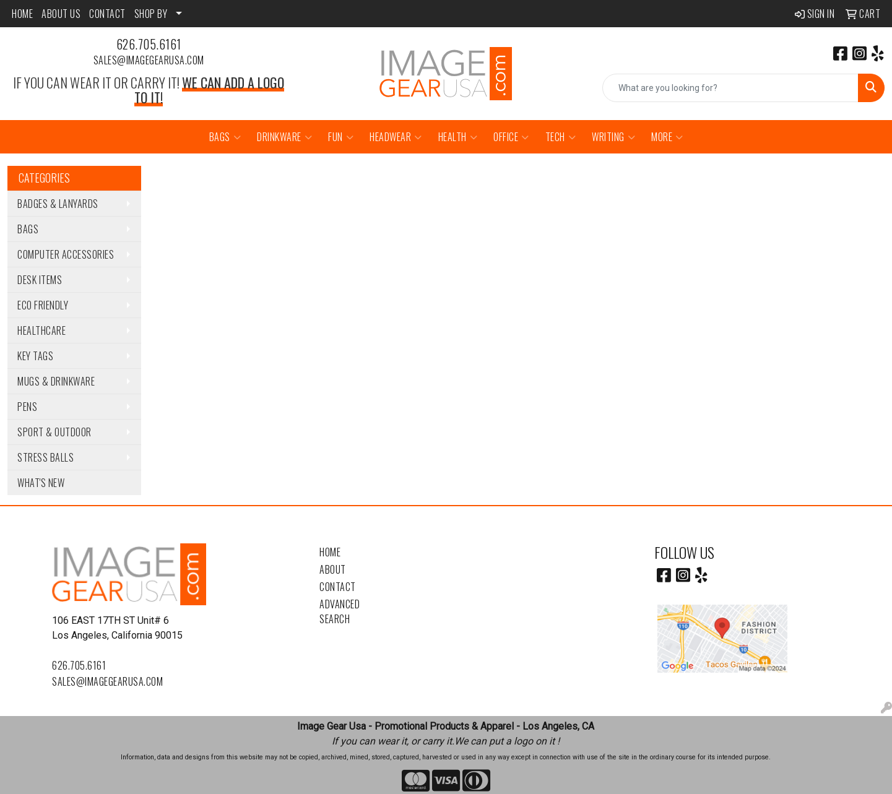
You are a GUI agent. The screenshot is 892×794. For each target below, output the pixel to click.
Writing (613, 136)
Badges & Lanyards (57, 203)
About (332, 569)
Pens (27, 406)
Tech (560, 136)
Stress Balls (45, 457)
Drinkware (284, 136)
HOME (22, 13)
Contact (337, 586)
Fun (340, 136)
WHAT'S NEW (40, 482)
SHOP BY (151, 13)
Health (458, 136)
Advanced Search (339, 611)
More (667, 136)
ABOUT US (60, 13)
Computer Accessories (65, 254)
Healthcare (41, 330)
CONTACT (107, 13)
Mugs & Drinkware (56, 381)
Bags (225, 136)
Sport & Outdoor (54, 432)
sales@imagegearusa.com (148, 60)
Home (329, 552)
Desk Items (39, 279)
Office (511, 136)
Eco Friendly (42, 305)
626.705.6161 (148, 44)
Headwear (396, 136)
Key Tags (35, 355)
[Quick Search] (730, 88)
